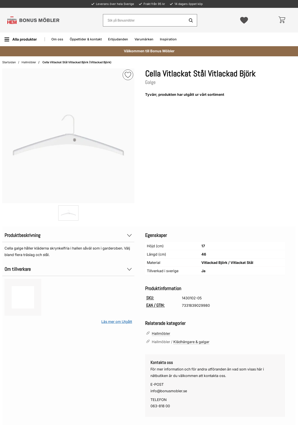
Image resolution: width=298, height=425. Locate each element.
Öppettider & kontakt (86, 39)
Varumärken (144, 39)
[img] (128, 75)
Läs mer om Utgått (116, 321)
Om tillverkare (68, 269)
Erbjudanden (118, 39)
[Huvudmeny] (20, 39)
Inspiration (168, 39)
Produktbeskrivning (68, 235)
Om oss (57, 39)
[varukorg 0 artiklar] (282, 20)
